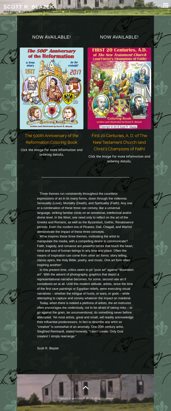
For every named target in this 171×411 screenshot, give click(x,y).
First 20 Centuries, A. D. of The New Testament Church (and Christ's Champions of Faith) (119, 142)
